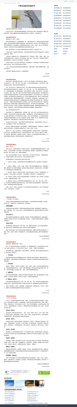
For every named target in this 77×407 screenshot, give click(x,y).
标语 (56, 51)
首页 (9, 3)
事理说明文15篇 (58, 7)
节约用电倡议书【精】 (32, 397)
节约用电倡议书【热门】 (10, 397)
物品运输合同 (58, 10)
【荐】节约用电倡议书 (9, 395)
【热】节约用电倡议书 (9, 400)
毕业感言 (66, 48)
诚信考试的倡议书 (10, 403)
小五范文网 (36, 405)
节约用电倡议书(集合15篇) (32, 391)
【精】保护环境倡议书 (9, 391)
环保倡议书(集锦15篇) (31, 393)
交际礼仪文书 (13, 3)
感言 (65, 53)
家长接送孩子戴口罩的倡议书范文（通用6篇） (39, 403)
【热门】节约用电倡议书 (10, 393)
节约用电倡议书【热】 (9, 398)
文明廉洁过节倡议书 (31, 398)
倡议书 (18, 3)
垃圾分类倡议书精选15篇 (32, 400)
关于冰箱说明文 (68, 28)
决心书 (56, 53)
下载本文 (32, 8)
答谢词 (66, 51)
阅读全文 (29, 8)
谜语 (56, 48)
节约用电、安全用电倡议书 (33, 395)
